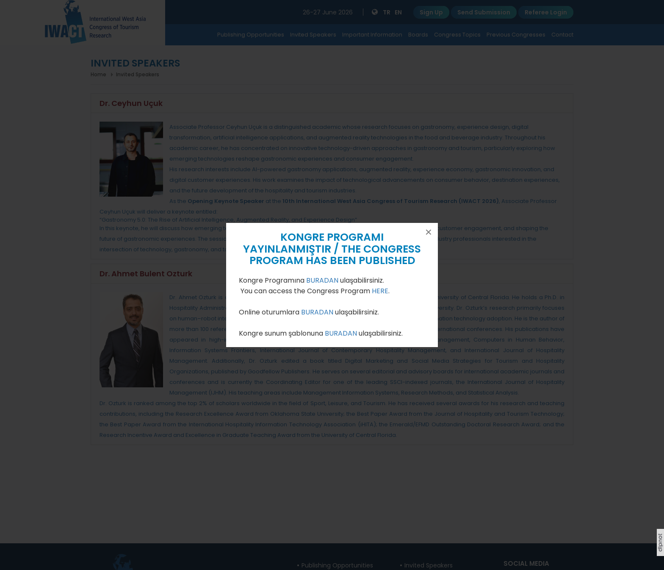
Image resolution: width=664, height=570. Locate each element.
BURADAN (323, 280)
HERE (380, 291)
